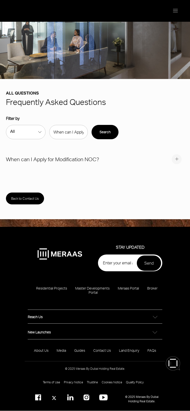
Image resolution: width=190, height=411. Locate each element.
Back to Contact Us (25, 198)
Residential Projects (51, 291)
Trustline (92, 385)
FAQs (151, 354)
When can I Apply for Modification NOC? (52, 159)
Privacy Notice (73, 385)
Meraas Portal (128, 291)
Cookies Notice (112, 385)
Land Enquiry (129, 354)
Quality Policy (135, 385)
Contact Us (102, 354)
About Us (41, 354)
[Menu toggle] (175, 11)
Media (61, 354)
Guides (79, 354)
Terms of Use (51, 385)
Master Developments (92, 291)
